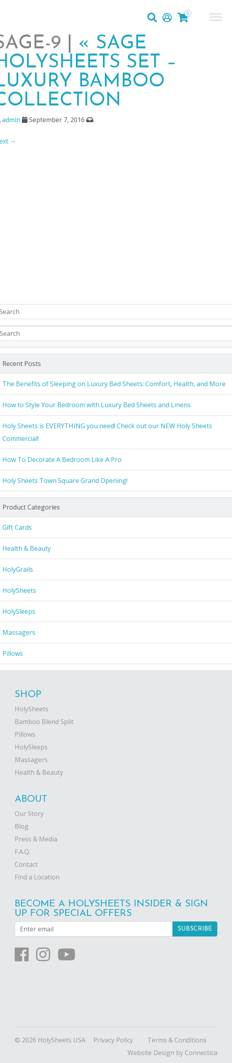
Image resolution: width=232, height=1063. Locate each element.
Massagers (31, 759)
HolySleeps (31, 747)
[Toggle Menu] (215, 17)
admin (11, 119)
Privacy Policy (113, 1040)
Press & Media (36, 839)
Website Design (151, 1052)
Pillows (25, 734)
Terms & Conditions (177, 1040)
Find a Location (37, 877)
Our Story (29, 813)
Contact (26, 864)
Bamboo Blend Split (44, 721)
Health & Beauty (39, 772)
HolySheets (31, 709)
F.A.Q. (22, 851)
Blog (22, 826)
